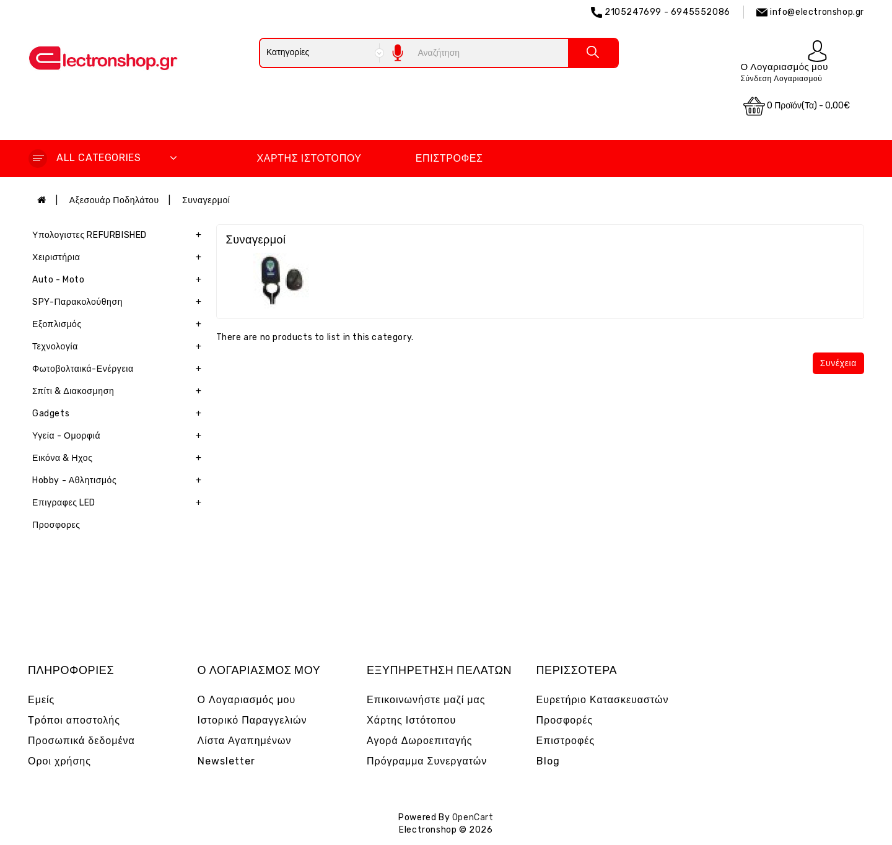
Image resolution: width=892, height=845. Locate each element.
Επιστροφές (449, 158)
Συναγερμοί (206, 200)
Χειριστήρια (119, 258)
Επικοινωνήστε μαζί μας (426, 700)
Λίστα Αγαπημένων (245, 740)
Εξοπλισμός (119, 324)
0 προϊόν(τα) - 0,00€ (796, 106)
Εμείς (41, 700)
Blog (548, 761)
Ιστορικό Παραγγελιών (252, 720)
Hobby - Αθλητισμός (119, 481)
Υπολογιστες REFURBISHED (119, 235)
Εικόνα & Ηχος (119, 458)
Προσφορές (564, 720)
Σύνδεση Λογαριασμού (781, 78)
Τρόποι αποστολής (74, 720)
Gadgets (119, 414)
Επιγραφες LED (119, 503)
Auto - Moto (119, 280)
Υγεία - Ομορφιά (119, 436)
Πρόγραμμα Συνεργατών (427, 761)
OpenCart (473, 817)
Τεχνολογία (119, 347)
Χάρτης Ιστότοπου (308, 158)
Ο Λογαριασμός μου (247, 700)
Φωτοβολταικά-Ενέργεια (119, 369)
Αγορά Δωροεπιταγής (420, 740)
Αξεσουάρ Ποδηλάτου (114, 200)
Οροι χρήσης (59, 761)
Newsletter (226, 761)
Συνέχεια (838, 363)
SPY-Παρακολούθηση (119, 302)
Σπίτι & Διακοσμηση (119, 391)
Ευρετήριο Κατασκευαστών (602, 700)
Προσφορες (56, 525)
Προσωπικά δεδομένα (81, 740)
